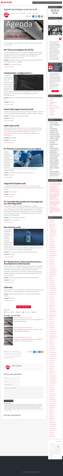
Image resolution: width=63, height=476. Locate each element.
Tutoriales (51, 114)
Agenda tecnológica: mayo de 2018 (22, 337)
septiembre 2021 (53, 315)
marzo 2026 (52, 224)
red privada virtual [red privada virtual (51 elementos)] (53, 158)
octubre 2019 (52, 356)
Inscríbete (55, 91)
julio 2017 (51, 409)
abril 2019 (51, 368)
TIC (29, 43)
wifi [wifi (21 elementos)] (57, 175)
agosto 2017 (52, 407)
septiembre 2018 (53, 381)
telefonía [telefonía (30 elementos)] (51, 167)
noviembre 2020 (53, 333)
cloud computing (17, 353)
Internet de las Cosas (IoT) (18, 133)
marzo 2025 (52, 245)
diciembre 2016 (52, 422)
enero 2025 (51, 249)
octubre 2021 (52, 313)
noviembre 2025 (53, 232)
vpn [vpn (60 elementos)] (54, 175)
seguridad (12, 356)
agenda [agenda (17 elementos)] (51, 122)
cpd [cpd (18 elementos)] (57, 130)
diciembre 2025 (52, 230)
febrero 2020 (52, 348)
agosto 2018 (52, 383)
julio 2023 (51, 276)
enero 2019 (51, 374)
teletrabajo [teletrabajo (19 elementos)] (57, 167)
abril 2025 (51, 243)
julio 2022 (51, 296)
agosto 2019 (52, 360)
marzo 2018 (52, 393)
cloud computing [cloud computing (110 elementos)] (53, 128)
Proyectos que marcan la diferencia (54, 2)
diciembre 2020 (52, 331)
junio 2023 (51, 278)
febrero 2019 (52, 372)
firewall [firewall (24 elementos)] (57, 138)
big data (8, 351)
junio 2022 (51, 298)
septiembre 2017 (53, 405)
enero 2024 (51, 267)
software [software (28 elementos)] (51, 165)
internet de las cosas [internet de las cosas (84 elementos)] (54, 148)
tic (21, 356)
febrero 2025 (52, 247)
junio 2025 (51, 239)
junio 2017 (51, 411)
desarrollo (12, 354)
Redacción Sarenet (14, 13)
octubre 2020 (52, 335)
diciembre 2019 (52, 352)
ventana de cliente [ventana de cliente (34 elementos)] (53, 173)
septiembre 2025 (53, 235)
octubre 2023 (52, 272)
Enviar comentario (9, 400)
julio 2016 (51, 432)
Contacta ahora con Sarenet (24, 306)
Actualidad (35, 2)
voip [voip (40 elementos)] (59, 173)
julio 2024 (51, 257)
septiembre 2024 (53, 255)
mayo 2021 (51, 321)
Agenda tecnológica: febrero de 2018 (23, 327)
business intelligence (15, 351)
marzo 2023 (52, 284)
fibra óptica (17, 354)
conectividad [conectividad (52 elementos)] (52, 130)
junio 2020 (51, 340)
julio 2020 (51, 339)
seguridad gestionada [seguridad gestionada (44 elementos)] (54, 161)
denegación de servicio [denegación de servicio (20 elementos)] (54, 134)
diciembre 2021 (52, 309)
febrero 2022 (52, 305)
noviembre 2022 (53, 290)
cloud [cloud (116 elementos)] (51, 126)
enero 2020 (51, 350)
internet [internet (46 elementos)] (51, 146)
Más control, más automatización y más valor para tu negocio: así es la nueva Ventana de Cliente (54, 210)
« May (50, 457)
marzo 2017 (52, 416)
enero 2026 (51, 228)
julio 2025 (51, 237)
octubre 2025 (52, 233)
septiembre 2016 (53, 428)
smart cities (17, 356)
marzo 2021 (52, 325)
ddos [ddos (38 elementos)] (57, 132)
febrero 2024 (52, 265)
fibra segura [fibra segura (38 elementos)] (57, 136)
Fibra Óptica (14, 55)
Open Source (26, 128)
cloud (12, 353)
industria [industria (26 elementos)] (56, 140)
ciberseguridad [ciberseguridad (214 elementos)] (56, 124)
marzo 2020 (52, 346)
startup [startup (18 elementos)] (56, 165)
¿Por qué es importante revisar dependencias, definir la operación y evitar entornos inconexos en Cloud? (54, 196)
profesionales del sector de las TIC (29, 186)
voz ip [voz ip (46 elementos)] (51, 175)
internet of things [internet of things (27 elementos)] (53, 150)
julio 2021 (51, 317)
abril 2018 (51, 391)
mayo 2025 (51, 241)
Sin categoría (52, 111)
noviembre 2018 (53, 377)
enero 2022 (51, 307)
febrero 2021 (52, 327)
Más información (9, 66)
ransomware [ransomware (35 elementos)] (56, 156)
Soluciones (44, 2)
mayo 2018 (51, 389)
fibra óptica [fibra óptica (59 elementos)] (52, 138)
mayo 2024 (52, 261)
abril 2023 (51, 282)
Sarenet (35, 474)
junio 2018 (51, 387)
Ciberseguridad (8, 133)
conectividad (7, 354)
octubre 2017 (52, 403)
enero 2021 (51, 329)
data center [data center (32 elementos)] (52, 132)
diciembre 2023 (52, 268)
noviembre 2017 (53, 401)
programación (7, 356)
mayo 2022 (51, 300)
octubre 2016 (52, 426)
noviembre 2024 (53, 251)
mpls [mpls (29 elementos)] (58, 154)
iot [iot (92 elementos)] (58, 150)
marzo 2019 (52, 370)
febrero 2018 (52, 395)
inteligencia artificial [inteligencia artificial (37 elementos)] (53, 144)
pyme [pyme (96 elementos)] (51, 156)
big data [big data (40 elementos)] (55, 122)
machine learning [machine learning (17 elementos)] (53, 152)
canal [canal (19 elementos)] (51, 124)
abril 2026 (51, 222)
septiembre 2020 (53, 337)
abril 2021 (51, 323)
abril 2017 (51, 414)
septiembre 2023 (53, 274)
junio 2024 (51, 259)
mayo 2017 (51, 412)
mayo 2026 (52, 220)
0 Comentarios (35, 13)
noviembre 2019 (53, 354)
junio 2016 (51, 434)
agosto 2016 (52, 430)
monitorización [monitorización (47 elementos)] (53, 154)
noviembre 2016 (53, 424)
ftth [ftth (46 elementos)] (50, 140)
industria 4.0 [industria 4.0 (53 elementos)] (52, 142)
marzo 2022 (52, 304)
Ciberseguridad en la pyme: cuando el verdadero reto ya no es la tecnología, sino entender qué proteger (54, 189)
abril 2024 (51, 263)
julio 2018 (51, 385)
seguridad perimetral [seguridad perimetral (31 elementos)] (54, 163)
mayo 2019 (51, 366)
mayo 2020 (52, 342)
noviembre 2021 (53, 311)
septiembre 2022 (53, 294)
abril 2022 (51, 302)
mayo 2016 (51, 436)
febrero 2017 (52, 418)
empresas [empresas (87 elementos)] (52, 136)
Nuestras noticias (53, 105)
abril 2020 (51, 344)
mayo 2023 (51, 280)
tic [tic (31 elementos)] (50, 169)
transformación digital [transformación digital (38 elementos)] (54, 171)
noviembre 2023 (53, 270)
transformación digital (9, 358)
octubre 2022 (52, 292)
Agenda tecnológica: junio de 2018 (20, 9)
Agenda (39, 2)
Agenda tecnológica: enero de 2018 (23, 317)
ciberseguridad (7, 353)
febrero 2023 (52, 286)
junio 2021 (51, 319)
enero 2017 (51, 420)
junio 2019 (51, 364)
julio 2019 (51, 362)
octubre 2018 (52, 379)
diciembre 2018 (52, 376)
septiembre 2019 (53, 358)
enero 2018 (51, 397)
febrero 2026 (52, 226)
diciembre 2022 (52, 288)
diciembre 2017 (52, 399)
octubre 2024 (52, 253)
